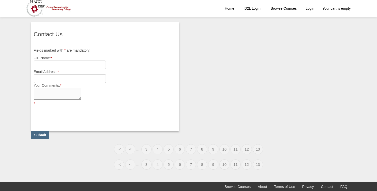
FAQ (343, 187)
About (262, 187)
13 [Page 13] (258, 149)
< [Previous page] (130, 149)
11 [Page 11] (235, 149)
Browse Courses (284, 8)
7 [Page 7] (191, 149)
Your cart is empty (336, 8)
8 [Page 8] (202, 149)
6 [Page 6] (180, 149)
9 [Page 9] (213, 149)
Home (229, 8)
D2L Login (252, 8)
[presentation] (72, 116)
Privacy (308, 187)
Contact (327, 187)
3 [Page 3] (146, 149)
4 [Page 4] (157, 149)
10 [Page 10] (224, 149)
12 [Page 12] (246, 149)
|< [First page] (119, 149)
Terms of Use (284, 187)
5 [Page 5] (169, 149)
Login (310, 8)
